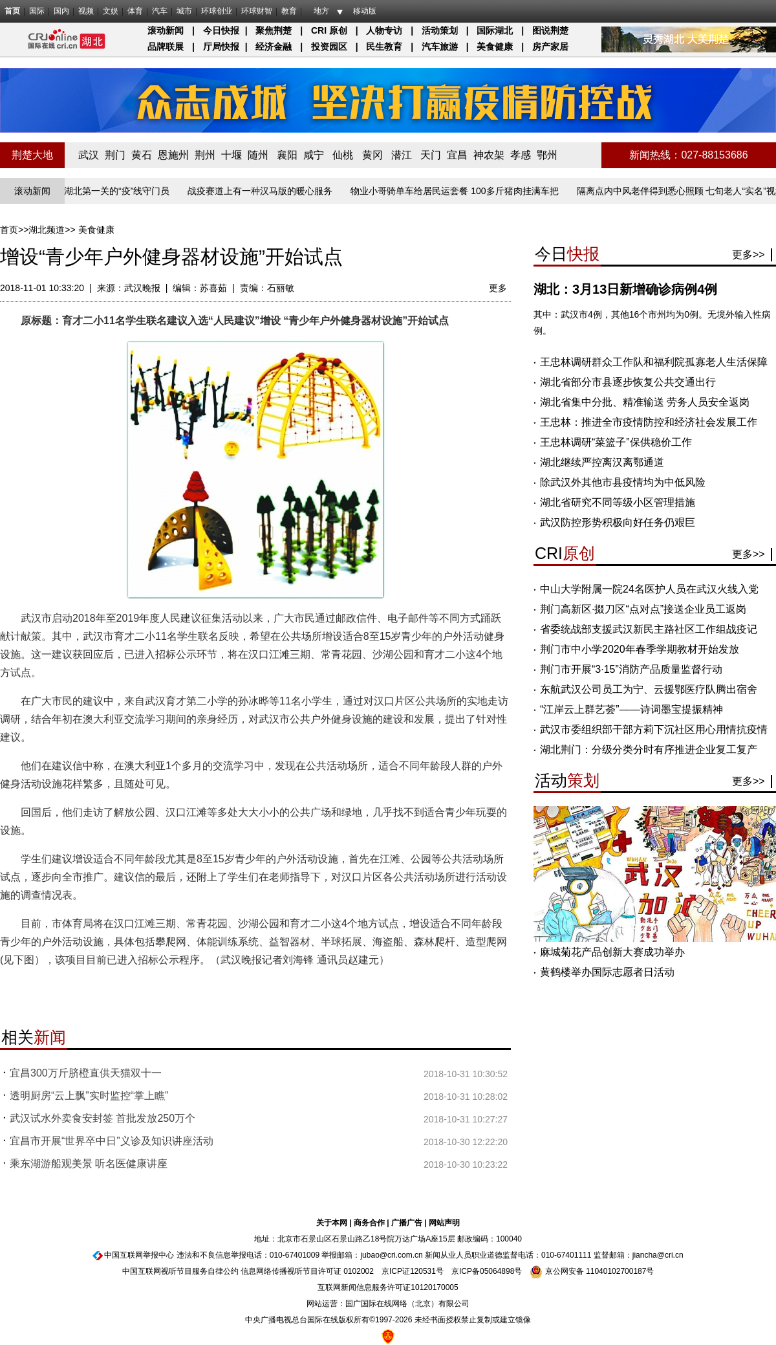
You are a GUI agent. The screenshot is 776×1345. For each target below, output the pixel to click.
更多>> (748, 254)
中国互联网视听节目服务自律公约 (180, 1271)
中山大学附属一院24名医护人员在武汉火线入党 (649, 589)
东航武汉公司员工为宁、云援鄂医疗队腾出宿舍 (648, 689)
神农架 (488, 154)
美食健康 (495, 46)
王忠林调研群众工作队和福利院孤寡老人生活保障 (654, 361)
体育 (135, 11)
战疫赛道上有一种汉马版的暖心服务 (263, 191)
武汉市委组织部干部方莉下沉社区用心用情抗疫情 (654, 729)
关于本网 (331, 1222)
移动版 (364, 11)
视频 (86, 11)
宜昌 (457, 154)
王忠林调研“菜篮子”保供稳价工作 (616, 442)
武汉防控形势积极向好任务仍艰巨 (617, 522)
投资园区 (329, 46)
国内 (61, 11)
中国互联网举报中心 (139, 1255)
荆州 (205, 154)
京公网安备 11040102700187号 (592, 1271)
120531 (423, 1271)
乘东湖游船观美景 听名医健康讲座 (88, 1163)
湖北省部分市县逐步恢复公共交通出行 (628, 382)
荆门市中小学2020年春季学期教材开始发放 (639, 649)
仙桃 (342, 154)
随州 (258, 154)
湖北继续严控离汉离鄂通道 (602, 462)
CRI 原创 (329, 30)
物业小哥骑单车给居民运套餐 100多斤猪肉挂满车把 (457, 191)
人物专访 (384, 30)
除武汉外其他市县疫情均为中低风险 (623, 482)
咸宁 (313, 154)
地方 (321, 11)
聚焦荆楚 (273, 30)
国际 (37, 11)
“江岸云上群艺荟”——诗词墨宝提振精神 (631, 709)
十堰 (231, 154)
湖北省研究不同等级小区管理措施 (617, 502)
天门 (430, 154)
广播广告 (406, 1222)
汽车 (159, 11)
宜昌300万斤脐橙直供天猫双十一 (86, 1072)
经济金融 (273, 46)
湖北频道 (46, 229)
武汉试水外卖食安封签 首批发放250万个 (102, 1118)
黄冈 (372, 154)
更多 (498, 288)
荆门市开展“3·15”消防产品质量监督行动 (631, 669)
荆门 (115, 154)
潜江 (401, 154)
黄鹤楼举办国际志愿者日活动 (607, 972)
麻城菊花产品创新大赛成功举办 (612, 951)
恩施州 (173, 154)
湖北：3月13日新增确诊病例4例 (626, 289)
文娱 (110, 11)
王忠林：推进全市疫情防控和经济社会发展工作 (648, 422)
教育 (289, 11)
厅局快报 (221, 46)
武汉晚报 (142, 288)
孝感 (520, 154)
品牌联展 (165, 46)
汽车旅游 (440, 46)
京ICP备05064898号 (486, 1271)
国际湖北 (495, 30)
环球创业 (216, 11)
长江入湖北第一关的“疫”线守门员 (106, 191)
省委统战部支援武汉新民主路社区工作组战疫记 (648, 629)
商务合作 (369, 1222)
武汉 (88, 154)
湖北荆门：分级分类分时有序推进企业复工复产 (648, 749)
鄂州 (547, 154)
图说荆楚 (550, 30)
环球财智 (256, 11)
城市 (184, 11)
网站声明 (444, 1222)
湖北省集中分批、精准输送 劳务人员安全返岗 (644, 402)
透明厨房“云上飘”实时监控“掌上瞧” (89, 1095)
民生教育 (384, 46)
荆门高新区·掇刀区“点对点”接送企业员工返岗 (643, 609)
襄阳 (287, 154)
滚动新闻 (165, 30)
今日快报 (221, 30)
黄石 (141, 154)
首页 (12, 11)
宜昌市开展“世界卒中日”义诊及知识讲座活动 (111, 1140)
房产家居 (550, 46)
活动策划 (440, 30)
